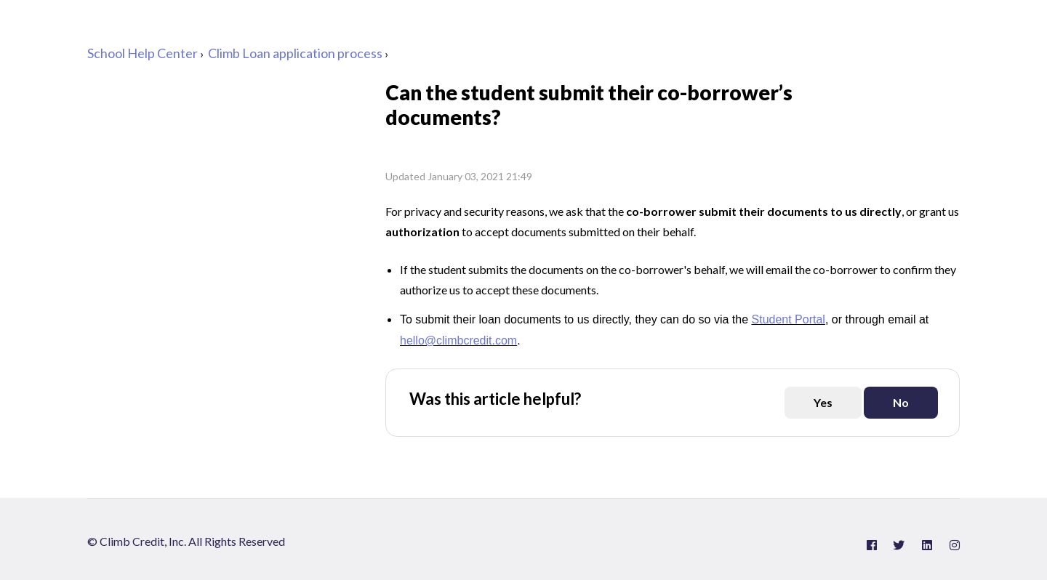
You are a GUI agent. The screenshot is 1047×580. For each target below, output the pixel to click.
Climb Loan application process (295, 53)
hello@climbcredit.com (458, 340)
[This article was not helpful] (901, 403)
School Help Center (142, 53)
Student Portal (788, 319)
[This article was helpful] (823, 403)
